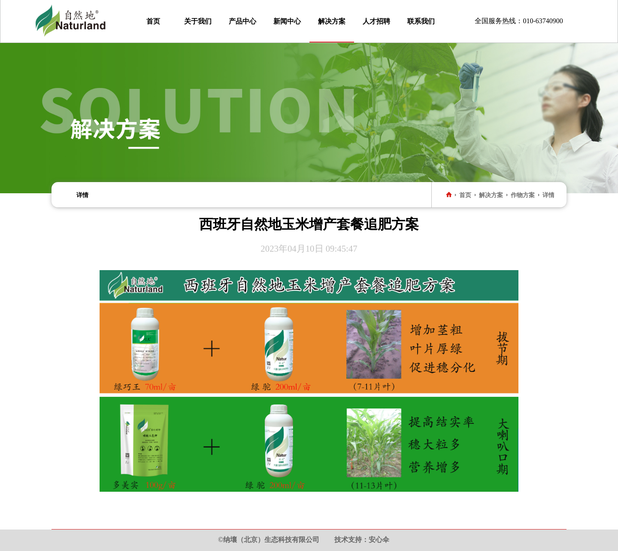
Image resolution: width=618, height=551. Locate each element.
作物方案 (523, 195)
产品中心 (242, 21)
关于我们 (198, 21)
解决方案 (331, 21)
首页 (153, 21)
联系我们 (421, 21)
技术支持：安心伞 (361, 539)
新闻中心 (287, 21)
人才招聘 (376, 21)
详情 (82, 195)
